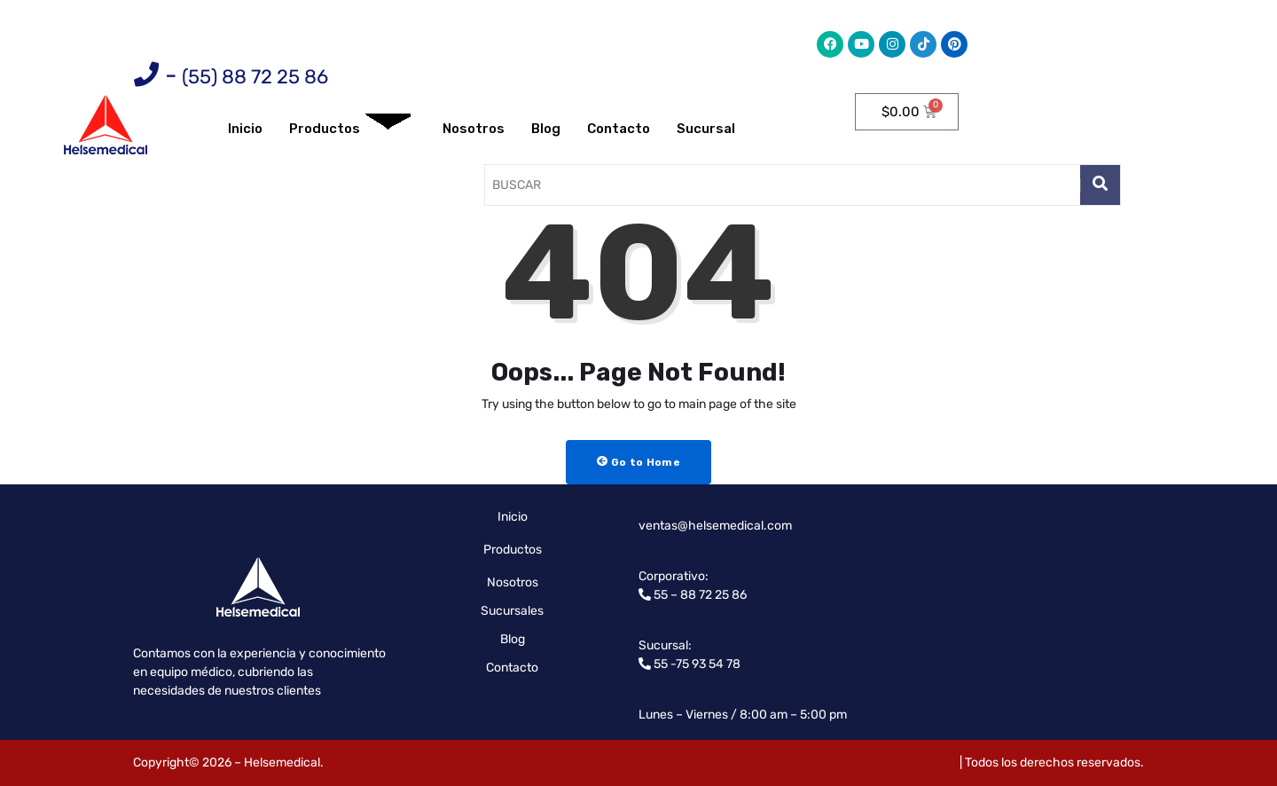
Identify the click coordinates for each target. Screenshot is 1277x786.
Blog (545, 129)
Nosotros (474, 129)
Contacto (618, 129)
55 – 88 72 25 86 (699, 594)
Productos (350, 129)
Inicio (245, 129)
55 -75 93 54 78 (695, 664)
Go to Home (638, 462)
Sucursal (706, 129)
